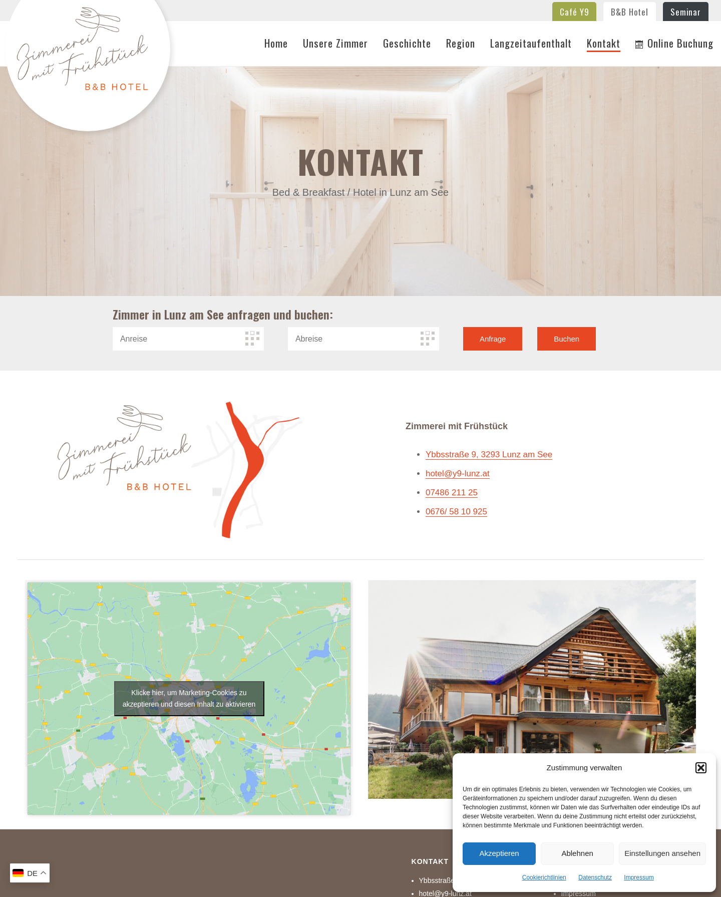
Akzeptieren (499, 853)
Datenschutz (595, 877)
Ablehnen (577, 853)
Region (460, 44)
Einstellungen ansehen (662, 853)
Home (276, 44)
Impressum (638, 877)
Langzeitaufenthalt (531, 44)
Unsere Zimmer (335, 44)
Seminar (685, 12)
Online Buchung (674, 44)
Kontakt (603, 44)
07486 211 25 (452, 492)
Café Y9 (574, 12)
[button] (701, 768)
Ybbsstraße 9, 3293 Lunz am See (489, 454)
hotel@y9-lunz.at (458, 473)
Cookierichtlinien (544, 877)
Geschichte (407, 44)
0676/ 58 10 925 (456, 511)
